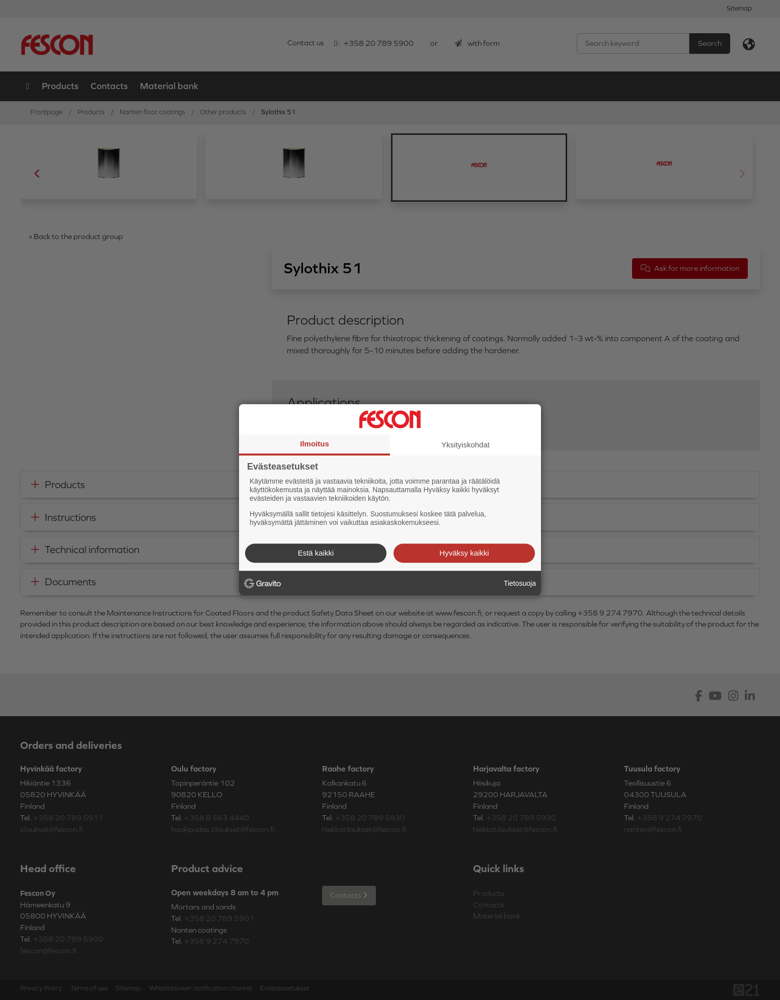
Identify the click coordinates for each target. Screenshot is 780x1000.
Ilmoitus (314, 443)
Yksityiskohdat (465, 444)
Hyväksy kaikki (464, 553)
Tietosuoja (520, 583)
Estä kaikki (316, 553)
